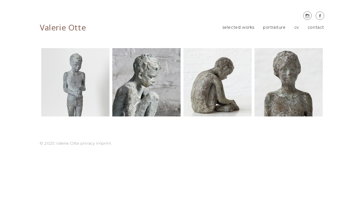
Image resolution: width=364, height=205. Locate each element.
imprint (103, 143)
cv (296, 27)
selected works (238, 27)
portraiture (274, 27)
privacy (87, 143)
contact (316, 27)
